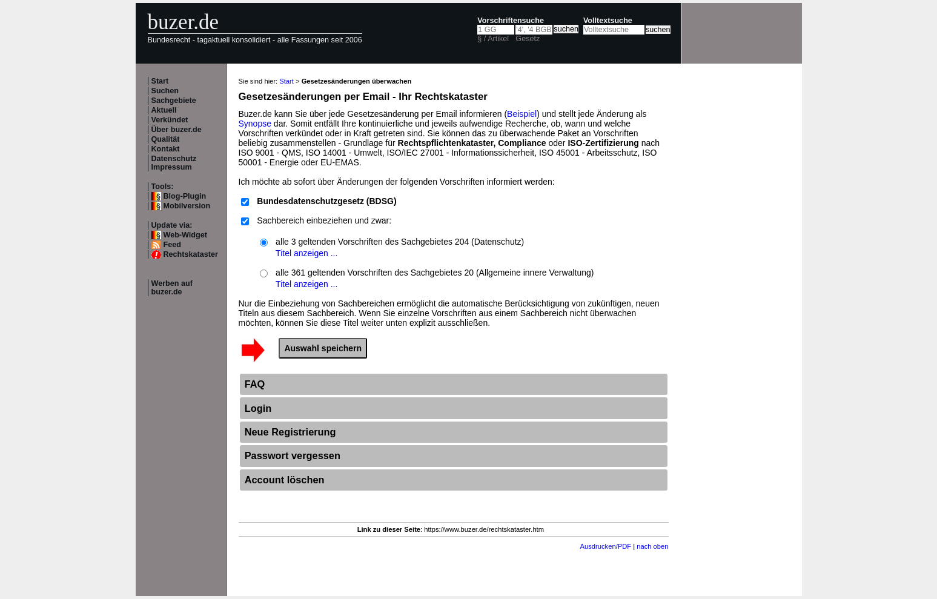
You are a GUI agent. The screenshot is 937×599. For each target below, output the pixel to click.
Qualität (165, 139)
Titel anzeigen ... (306, 253)
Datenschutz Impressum (174, 162)
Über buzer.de (176, 129)
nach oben (652, 546)
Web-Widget (185, 235)
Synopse (255, 123)
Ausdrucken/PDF (606, 546)
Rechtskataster (191, 254)
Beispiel (522, 114)
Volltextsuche (607, 20)
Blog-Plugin (185, 196)
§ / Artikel (493, 39)
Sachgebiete (173, 100)
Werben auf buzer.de (172, 287)
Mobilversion (187, 206)
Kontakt (165, 149)
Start (160, 81)
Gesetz (527, 39)
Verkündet (169, 120)
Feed (172, 244)
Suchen (165, 91)
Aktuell (164, 110)
